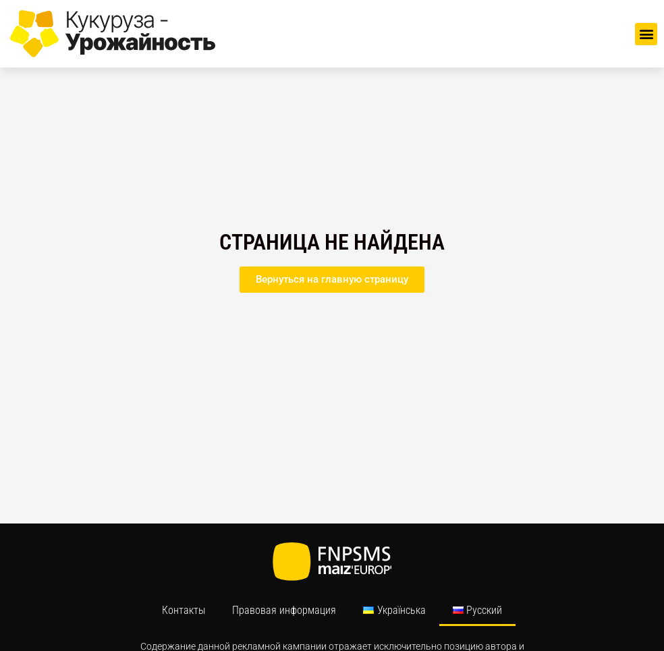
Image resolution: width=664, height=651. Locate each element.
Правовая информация (284, 610)
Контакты (183, 610)
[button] (646, 34)
